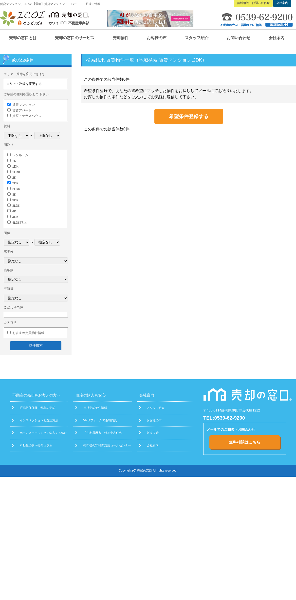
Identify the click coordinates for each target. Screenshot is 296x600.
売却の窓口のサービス (74, 38)
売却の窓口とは (23, 38)
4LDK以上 (19, 222)
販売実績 (153, 433)
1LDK (16, 172)
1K (14, 161)
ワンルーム (20, 155)
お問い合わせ (238, 38)
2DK (15, 183)
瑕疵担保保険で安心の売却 (37, 408)
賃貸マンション (23, 105)
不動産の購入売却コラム (36, 445)
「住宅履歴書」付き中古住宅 (102, 433)
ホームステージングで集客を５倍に (43, 433)
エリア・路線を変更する (24, 84)
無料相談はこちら (244, 442)
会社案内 (276, 38)
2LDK (16, 189)
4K (14, 211)
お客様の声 (156, 38)
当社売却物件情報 (95, 408)
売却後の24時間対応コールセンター (107, 445)
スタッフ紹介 (196, 38)
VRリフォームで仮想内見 (100, 420)
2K (14, 177)
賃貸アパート (22, 110)
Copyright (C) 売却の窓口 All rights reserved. (148, 470)
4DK (15, 217)
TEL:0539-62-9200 (224, 418)
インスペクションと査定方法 (39, 420)
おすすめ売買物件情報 (28, 333)
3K (14, 194)
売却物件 (121, 38)
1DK (15, 166)
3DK (15, 200)
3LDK (16, 205)
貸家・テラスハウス (26, 116)
